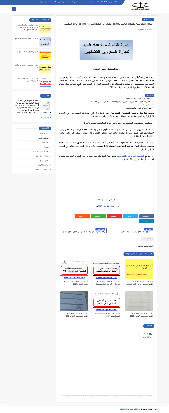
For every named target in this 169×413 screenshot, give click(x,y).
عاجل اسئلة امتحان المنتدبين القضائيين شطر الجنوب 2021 (77, 315)
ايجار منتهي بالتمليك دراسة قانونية (138, 99)
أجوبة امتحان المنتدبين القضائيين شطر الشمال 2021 (75, 283)
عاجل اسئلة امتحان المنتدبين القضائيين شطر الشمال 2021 (141, 315)
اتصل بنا (90, 2)
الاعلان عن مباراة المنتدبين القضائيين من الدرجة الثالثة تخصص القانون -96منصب (121, 102)
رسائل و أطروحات (42, 156)
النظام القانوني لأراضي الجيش (27, 52)
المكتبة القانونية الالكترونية (130, 156)
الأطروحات (44, 143)
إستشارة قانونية (63, 2)
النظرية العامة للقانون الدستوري (26, 38)
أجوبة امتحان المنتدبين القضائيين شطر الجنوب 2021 (107, 315)
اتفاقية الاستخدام (101, 2)
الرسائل (45, 147)
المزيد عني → (45, 118)
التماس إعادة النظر (144, 105)
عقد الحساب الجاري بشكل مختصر (138, 108)
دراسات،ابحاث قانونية (40, 152)
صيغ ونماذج (44, 161)
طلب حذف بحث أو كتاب (78, 2)
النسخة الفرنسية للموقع (47, 2)
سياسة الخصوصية (114, 2)
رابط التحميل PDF (106, 206)
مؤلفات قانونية (43, 165)
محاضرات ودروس (42, 170)
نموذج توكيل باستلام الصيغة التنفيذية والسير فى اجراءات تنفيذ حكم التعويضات (27, 27)
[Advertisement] (106, 179)
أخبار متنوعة (148, 19)
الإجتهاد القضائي (42, 138)
